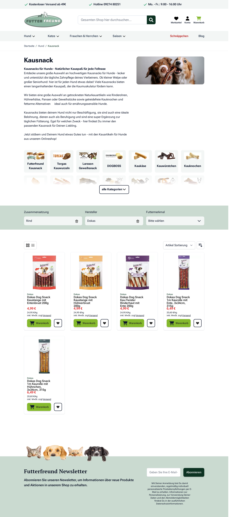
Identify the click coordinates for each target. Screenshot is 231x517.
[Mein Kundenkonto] (187, 20)
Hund (27, 36)
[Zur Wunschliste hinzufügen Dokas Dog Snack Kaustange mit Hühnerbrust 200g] (105, 323)
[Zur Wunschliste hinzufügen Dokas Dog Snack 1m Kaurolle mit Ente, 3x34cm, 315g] (198, 323)
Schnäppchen (179, 36)
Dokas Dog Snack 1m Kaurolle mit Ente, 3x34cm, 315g (178, 300)
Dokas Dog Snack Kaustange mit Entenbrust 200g (38, 300)
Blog (201, 36)
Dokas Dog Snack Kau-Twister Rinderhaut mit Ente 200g (131, 300)
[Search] (112, 19)
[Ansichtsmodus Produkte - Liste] (28, 245)
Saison (117, 36)
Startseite (29, 45)
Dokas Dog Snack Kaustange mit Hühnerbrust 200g (85, 300)
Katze (51, 36)
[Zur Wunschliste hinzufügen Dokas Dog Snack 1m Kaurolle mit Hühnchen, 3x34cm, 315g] (58, 407)
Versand (47, 315)
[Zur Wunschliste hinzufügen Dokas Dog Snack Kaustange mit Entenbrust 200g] (58, 323)
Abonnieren (193, 472)
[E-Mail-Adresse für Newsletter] (163, 472)
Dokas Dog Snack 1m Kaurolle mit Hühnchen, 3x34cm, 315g (38, 384)
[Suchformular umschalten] (151, 19)
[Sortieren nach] (179, 245)
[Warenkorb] (39, 323)
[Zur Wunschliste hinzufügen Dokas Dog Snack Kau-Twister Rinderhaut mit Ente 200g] (151, 323)
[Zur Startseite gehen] (43, 20)
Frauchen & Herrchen (84, 36)
